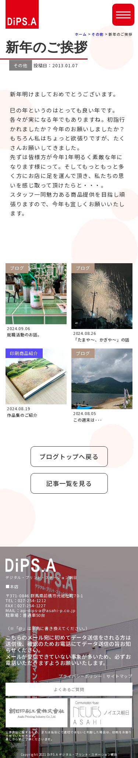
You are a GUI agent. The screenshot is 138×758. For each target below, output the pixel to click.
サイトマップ (119, 676)
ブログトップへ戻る (68, 456)
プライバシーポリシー (80, 676)
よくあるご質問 (69, 689)
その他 (97, 34)
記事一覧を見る (69, 483)
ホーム (81, 34)
